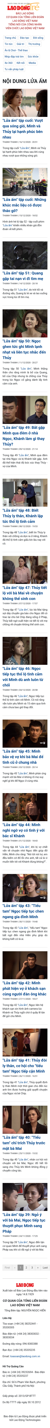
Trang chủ (10, 37)
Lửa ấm (24, 148)
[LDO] (25, 103)
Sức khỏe (33, 56)
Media (32, 62)
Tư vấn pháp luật (14, 69)
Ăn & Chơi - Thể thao (16, 50)
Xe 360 (9, 62)
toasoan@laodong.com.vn (25, 1356)
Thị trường (34, 44)
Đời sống (38, 37)
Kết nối (21, 62)
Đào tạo (24, 37)
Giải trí (20, 44)
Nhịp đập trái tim (14, 56)
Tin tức (9, 44)
